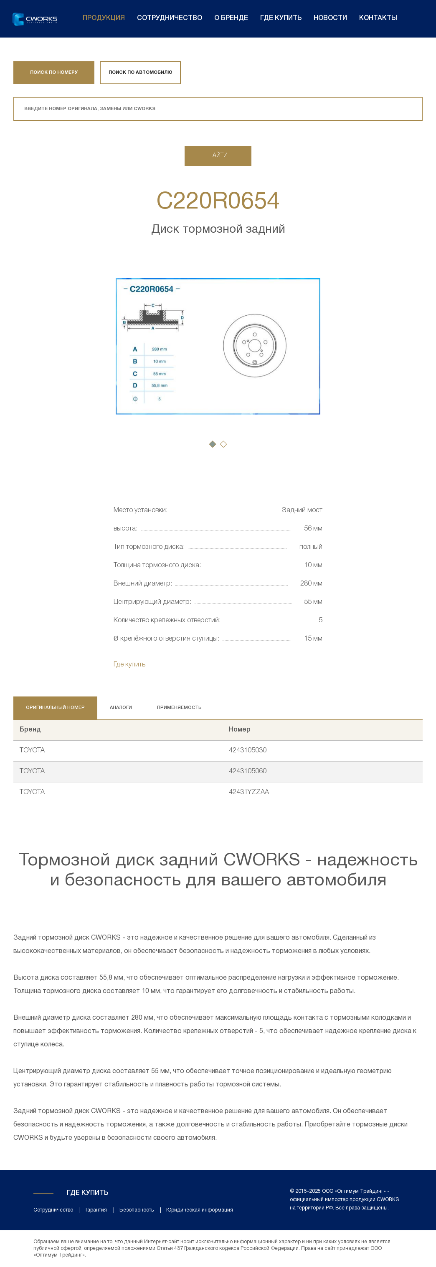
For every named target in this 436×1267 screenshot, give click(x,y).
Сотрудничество (169, 18)
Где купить (281, 18)
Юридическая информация (199, 1210)
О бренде (231, 18)
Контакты (378, 18)
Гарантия (96, 1210)
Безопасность (136, 1210)
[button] (212, 444)
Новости (330, 18)
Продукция (104, 18)
